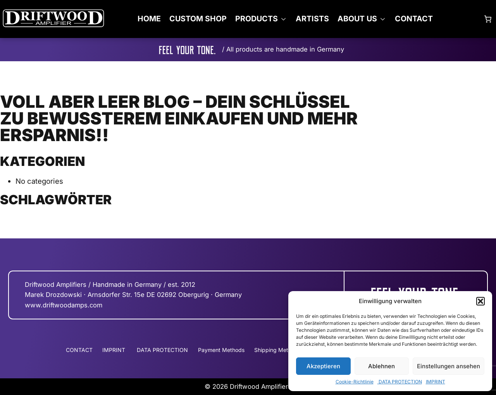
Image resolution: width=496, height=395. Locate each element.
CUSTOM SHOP (198, 18)
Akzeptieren (323, 366)
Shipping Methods (277, 350)
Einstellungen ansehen (448, 366)
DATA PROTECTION (399, 382)
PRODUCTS (256, 18)
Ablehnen (381, 366)
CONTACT (414, 18)
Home (149, 18)
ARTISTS (312, 18)
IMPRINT (435, 382)
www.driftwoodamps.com (63, 305)
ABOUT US (357, 18)
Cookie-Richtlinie (355, 382)
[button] (480, 301)
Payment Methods (221, 350)
